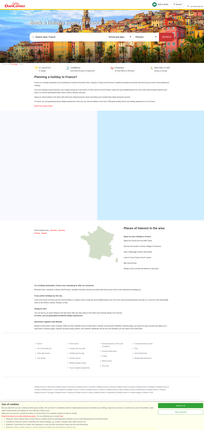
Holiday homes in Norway (106, 387)
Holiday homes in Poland (156, 390)
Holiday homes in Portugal (43, 392)
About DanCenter (140, 353)
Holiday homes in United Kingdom (129, 392)
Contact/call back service (143, 344)
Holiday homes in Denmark (44, 387)
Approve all (180, 406)
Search (177, 4)
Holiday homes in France (76, 390)
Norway (37, 233)
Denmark (53, 230)
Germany (61, 230)
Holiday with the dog (76, 353)
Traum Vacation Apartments (79, 368)
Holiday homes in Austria (126, 387)
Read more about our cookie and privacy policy (19, 416)
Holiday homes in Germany (65, 387)
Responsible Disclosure (142, 358)
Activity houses (74, 358)
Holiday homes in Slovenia (64, 392)
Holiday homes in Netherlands (134, 390)
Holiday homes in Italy (114, 390)
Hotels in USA (148, 392)
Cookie (104, 356)
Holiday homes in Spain (84, 392)
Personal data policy (109, 351)
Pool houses (73, 344)
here (61, 416)
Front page (14, 64)
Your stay (105, 366)
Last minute (41, 358)
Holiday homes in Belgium (145, 387)
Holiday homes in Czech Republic (53, 390)
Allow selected (180, 412)
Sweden (44, 233)
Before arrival (107, 361)
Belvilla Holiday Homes (77, 363)
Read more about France (43, 106)
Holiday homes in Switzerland (105, 392)
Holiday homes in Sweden (85, 387)
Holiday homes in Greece (95, 390)
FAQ (136, 348)
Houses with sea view (77, 348)
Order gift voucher (43, 353)
